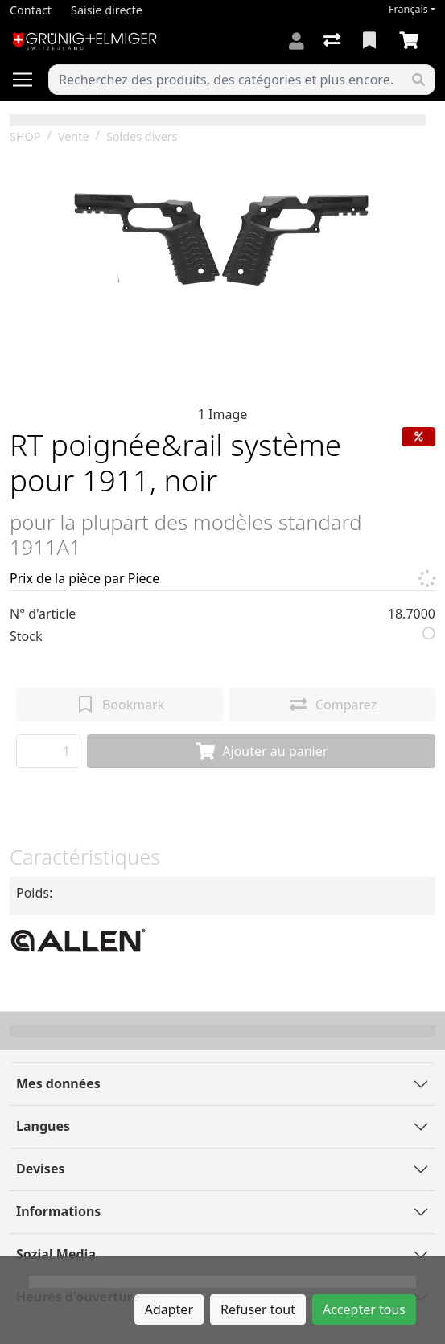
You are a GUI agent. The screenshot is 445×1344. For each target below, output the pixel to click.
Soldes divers (142, 136)
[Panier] (412, 41)
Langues (43, 1126)
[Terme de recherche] (225, 79)
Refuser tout (257, 1309)
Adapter (169, 1309)
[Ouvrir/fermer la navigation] (29, 79)
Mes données (58, 1083)
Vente (73, 136)
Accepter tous (364, 1309)
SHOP (25, 136)
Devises (40, 1169)
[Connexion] (296, 41)
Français (408, 9)
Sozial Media (56, 1254)
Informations (58, 1211)
